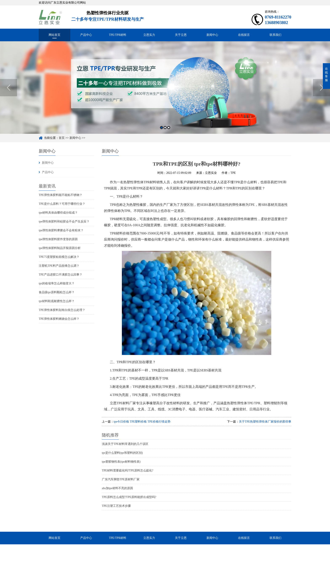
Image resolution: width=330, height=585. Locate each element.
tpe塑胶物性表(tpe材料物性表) (121, 461)
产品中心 (86, 34)
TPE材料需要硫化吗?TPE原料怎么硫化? (127, 470)
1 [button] (161, 134)
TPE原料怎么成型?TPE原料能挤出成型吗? (129, 497)
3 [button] (168, 134)
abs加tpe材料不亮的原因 (117, 488)
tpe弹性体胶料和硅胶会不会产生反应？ (64, 221)
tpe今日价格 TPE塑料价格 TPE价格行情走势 (142, 421)
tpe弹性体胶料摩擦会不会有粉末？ (61, 230)
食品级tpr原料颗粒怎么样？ (57, 292)
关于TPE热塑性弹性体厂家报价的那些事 (265, 421)
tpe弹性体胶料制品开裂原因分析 (60, 248)
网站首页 (54, 34)
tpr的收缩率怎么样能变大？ (57, 283)
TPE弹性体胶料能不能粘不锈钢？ (60, 195)
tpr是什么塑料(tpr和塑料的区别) (122, 452)
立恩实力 (149, 34)
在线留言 (244, 34)
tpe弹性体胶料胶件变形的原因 (58, 239)
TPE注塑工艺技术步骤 (116, 505)
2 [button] (165, 134)
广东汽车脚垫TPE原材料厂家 (121, 479)
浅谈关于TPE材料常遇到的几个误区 (125, 444)
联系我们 (275, 34)
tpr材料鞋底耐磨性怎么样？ (57, 301)
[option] (165, 94)
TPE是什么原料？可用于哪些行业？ (62, 203)
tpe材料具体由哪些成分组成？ (58, 212)
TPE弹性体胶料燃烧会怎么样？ (59, 318)
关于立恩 (181, 34)
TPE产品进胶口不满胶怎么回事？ (60, 274)
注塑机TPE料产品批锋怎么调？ (59, 265)
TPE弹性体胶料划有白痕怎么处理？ (62, 310)
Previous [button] (8, 94)
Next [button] (321, 94)
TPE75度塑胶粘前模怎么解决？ (59, 256)
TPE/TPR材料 (117, 34)
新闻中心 (212, 34)
